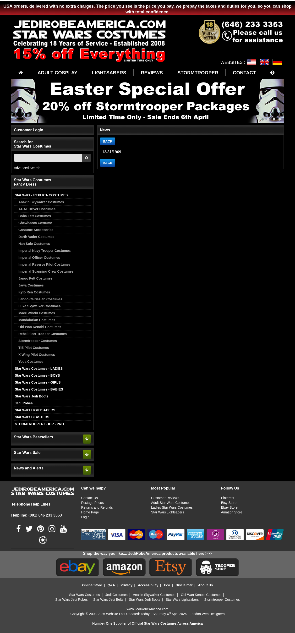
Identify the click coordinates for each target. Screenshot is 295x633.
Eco (167, 585)
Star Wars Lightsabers (167, 512)
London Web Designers (207, 614)
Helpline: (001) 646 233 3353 (36, 515)
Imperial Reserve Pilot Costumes (44, 264)
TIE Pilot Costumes (33, 348)
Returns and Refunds (97, 507)
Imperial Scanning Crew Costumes (45, 271)
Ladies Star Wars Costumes (172, 507)
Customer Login (28, 130)
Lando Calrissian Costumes (40, 299)
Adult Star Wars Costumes (170, 503)
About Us (205, 585)
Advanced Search (27, 168)
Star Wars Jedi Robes (71, 599)
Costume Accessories (35, 230)
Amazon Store (231, 512)
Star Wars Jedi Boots (31, 396)
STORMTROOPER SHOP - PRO (39, 424)
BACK (107, 141)
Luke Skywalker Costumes (39, 306)
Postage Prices (92, 503)
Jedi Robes (24, 403)
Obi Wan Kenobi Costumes (39, 327)
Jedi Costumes (116, 595)
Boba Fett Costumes (34, 216)
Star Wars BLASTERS (32, 417)
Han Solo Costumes (34, 244)
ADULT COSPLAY (57, 72)
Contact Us (89, 498)
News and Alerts (29, 468)
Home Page (90, 512)
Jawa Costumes (31, 285)
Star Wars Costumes (84, 595)
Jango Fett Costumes (35, 278)
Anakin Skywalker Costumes (41, 202)
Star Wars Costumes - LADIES (39, 368)
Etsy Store (228, 503)
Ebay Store (229, 507)
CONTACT (244, 72)
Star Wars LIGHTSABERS (35, 410)
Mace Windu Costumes (36, 313)
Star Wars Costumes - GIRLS (38, 382)
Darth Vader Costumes (36, 237)
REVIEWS (152, 72)
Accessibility (148, 585)
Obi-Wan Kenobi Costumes (201, 595)
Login (85, 517)
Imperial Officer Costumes (39, 257)
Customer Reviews (165, 498)
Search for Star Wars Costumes (32, 144)
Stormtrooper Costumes (37, 341)
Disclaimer (184, 585)
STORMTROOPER (197, 72)
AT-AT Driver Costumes (36, 209)
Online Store (92, 585)
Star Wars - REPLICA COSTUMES (41, 195)
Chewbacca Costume (35, 223)
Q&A (111, 585)
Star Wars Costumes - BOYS (37, 375)
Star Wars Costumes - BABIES (39, 389)
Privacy (126, 585)
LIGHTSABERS (109, 72)
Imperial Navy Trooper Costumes (44, 251)
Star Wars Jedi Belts (108, 599)
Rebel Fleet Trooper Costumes (42, 334)
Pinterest (227, 498)
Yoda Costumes (31, 361)
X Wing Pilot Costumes (36, 355)
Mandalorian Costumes (36, 320)
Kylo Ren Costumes (34, 292)
